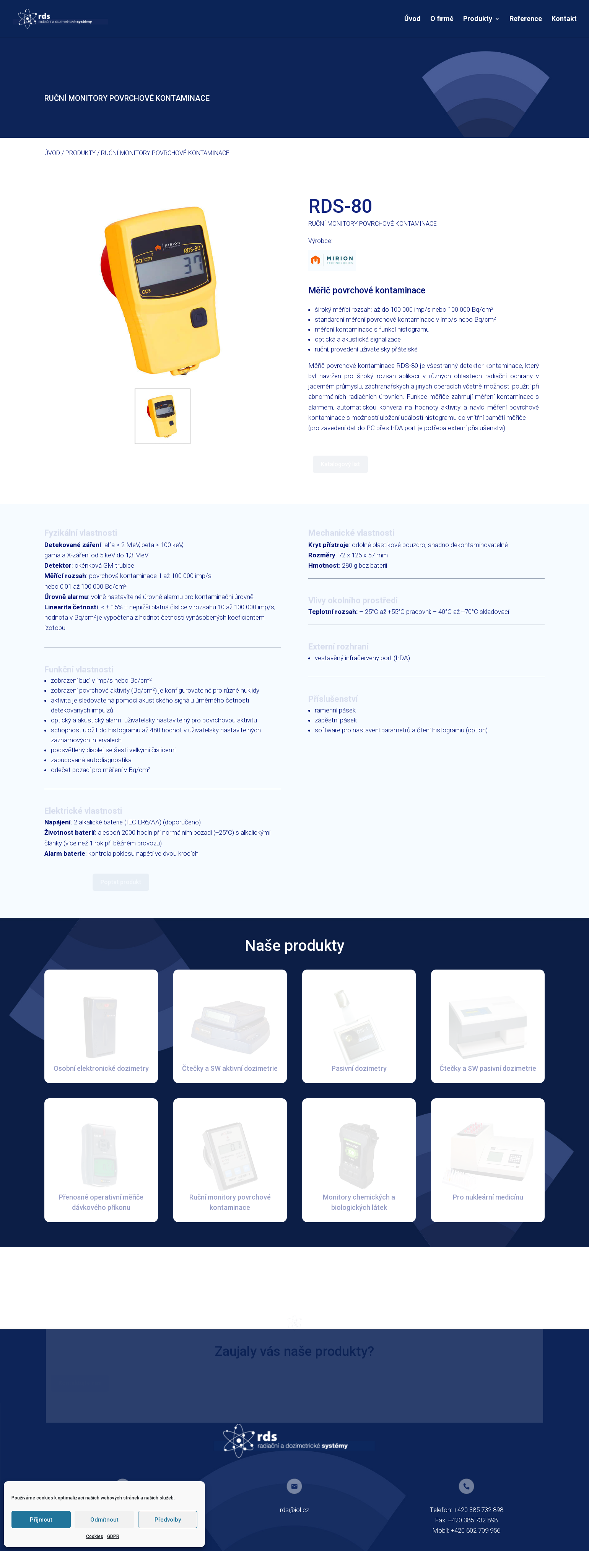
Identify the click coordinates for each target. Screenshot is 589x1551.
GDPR (113, 1536)
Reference (525, 19)
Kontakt (564, 19)
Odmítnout (104, 1519)
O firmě (442, 19)
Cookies (94, 1536)
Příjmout (41, 1519)
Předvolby (168, 1519)
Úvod (412, 19)
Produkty (477, 19)
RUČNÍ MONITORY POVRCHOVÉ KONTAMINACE (165, 153)
